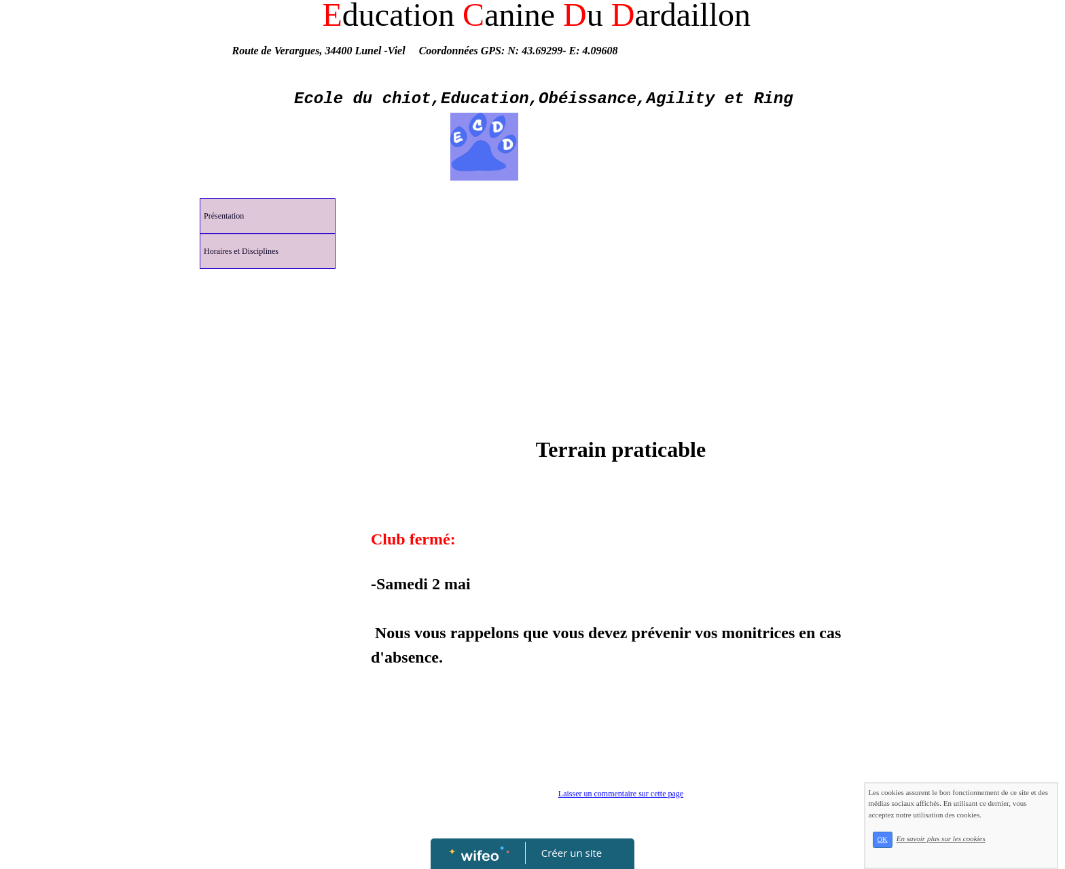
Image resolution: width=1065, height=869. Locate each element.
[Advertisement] (267, 547)
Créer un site (571, 852)
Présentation (224, 216)
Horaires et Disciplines (241, 251)
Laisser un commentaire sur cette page (620, 793)
